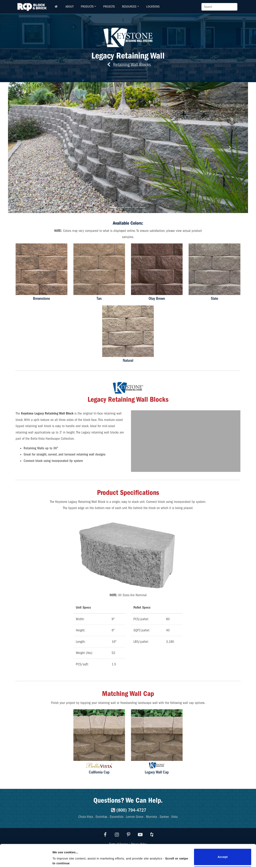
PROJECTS (109, 6)
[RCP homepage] (56, 7)
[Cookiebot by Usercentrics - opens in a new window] (25, 859)
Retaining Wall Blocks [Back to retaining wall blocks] (128, 64)
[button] (26, 147)
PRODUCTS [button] (87, 6)
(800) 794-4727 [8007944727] (128, 810)
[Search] (219, 7)
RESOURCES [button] (129, 6)
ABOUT (69, 6)
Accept (223, 836)
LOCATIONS (153, 6)
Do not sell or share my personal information (222, 854)
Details (57, 853)
